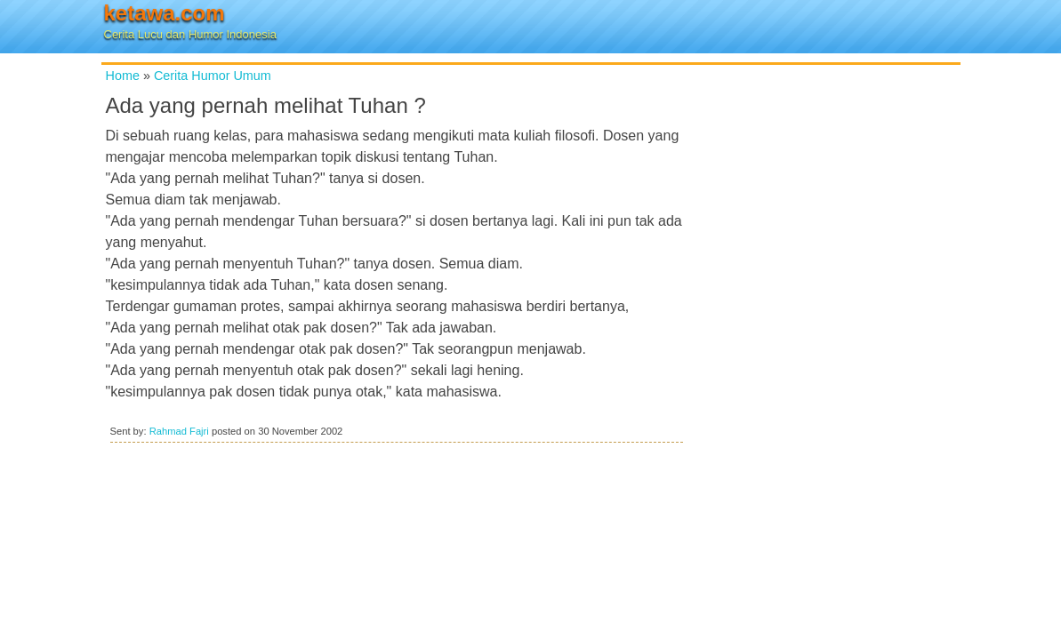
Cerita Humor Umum (212, 75)
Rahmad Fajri (179, 431)
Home (123, 75)
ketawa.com (164, 13)
